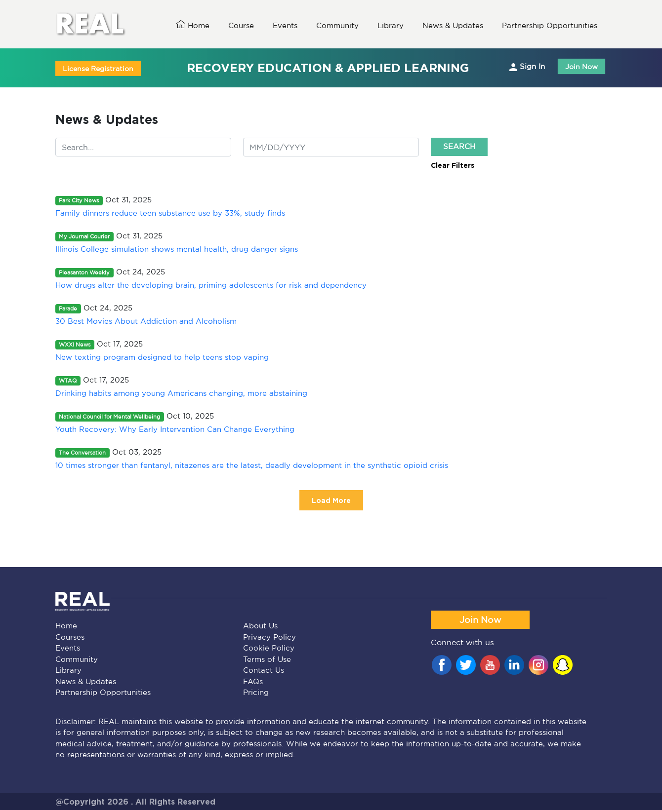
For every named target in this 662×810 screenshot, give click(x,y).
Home (192, 25)
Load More (331, 500)
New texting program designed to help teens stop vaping (162, 357)
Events (67, 648)
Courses (69, 637)
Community (76, 659)
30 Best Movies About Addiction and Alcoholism (146, 321)
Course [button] (241, 25)
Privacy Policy (269, 637)
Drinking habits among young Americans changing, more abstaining (181, 393)
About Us (260, 625)
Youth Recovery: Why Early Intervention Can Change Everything (174, 429)
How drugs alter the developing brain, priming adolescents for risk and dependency (211, 285)
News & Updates (85, 681)
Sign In (527, 66)
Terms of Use (267, 659)
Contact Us (263, 670)
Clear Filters (452, 165)
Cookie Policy (268, 648)
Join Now (581, 66)
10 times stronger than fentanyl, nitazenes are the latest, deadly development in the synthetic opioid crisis (251, 465)
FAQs (253, 681)
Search (459, 146)
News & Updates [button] (452, 25)
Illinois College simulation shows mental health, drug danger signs (176, 249)
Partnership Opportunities (103, 692)
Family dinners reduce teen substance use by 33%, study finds (170, 213)
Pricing (256, 692)
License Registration (98, 68)
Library (68, 670)
